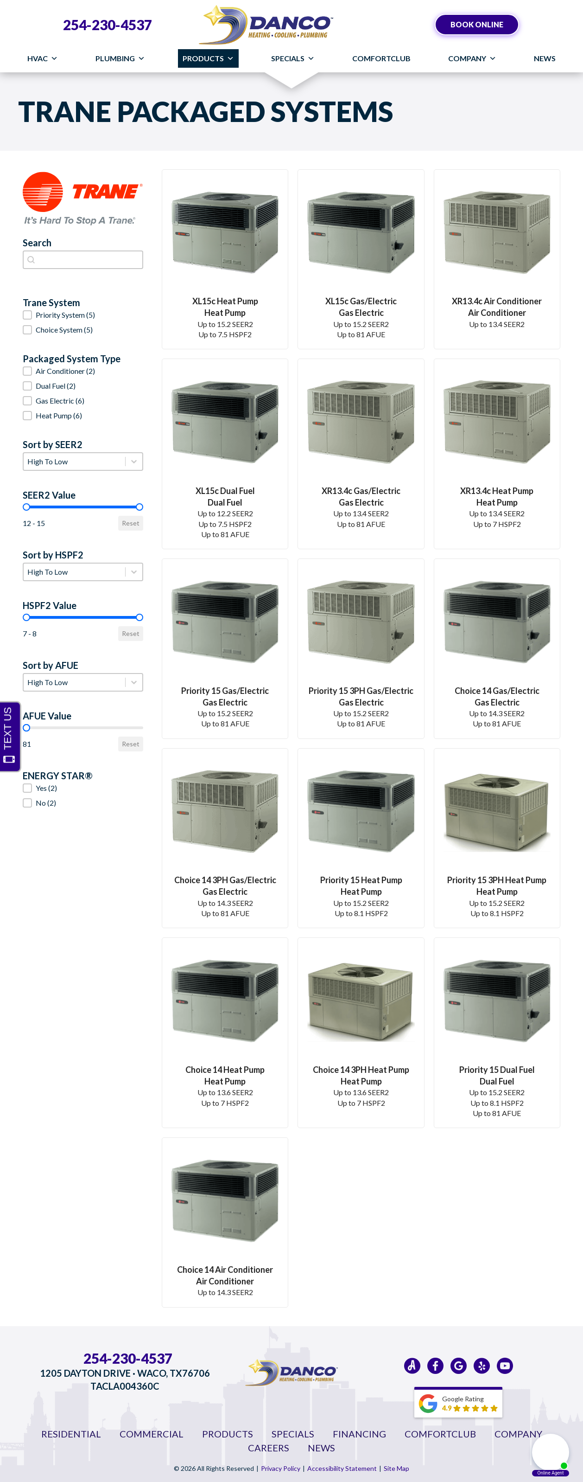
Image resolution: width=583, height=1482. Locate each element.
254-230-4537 (107, 24)
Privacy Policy (280, 1468)
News (545, 58)
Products (208, 58)
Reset (130, 523)
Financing (359, 1433)
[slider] (26, 507)
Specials (293, 58)
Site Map (396, 1468)
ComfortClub (381, 58)
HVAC (42, 58)
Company (472, 58)
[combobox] (83, 259)
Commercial (152, 1433)
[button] (83, 315)
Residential (71, 1433)
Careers (268, 1447)
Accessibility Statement (342, 1468)
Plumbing (120, 58)
